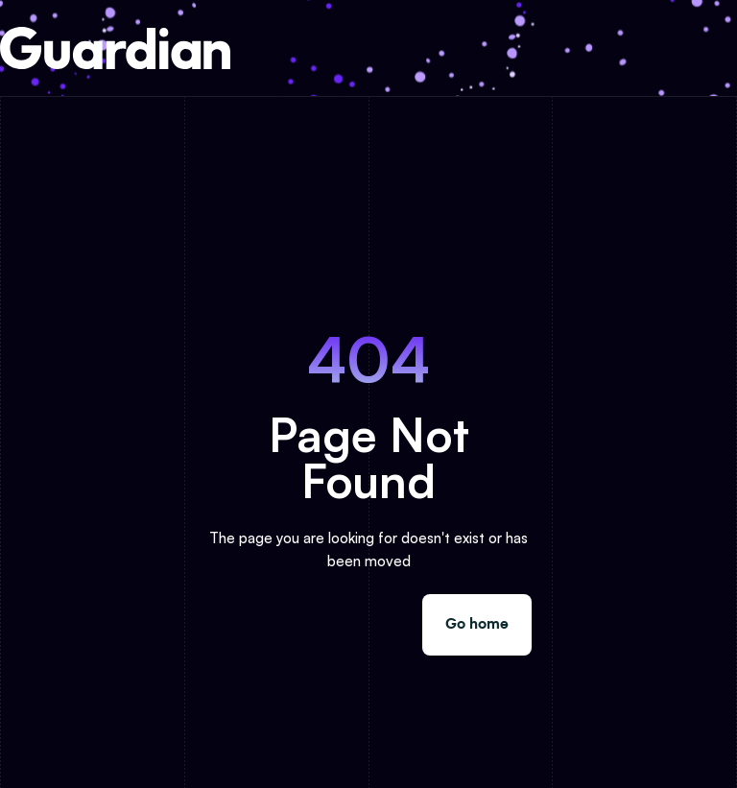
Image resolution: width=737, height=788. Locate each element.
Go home (477, 624)
